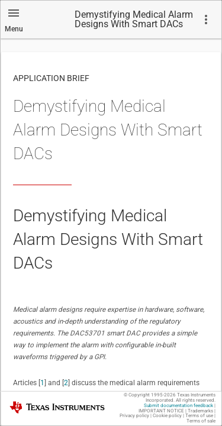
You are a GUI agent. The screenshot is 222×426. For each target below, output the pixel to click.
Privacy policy (134, 415)
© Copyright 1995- (150, 395)
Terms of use (199, 415)
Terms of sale (200, 421)
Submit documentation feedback (178, 405)
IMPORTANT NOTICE (161, 411)
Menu (14, 29)
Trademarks (200, 411)
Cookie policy (167, 415)
